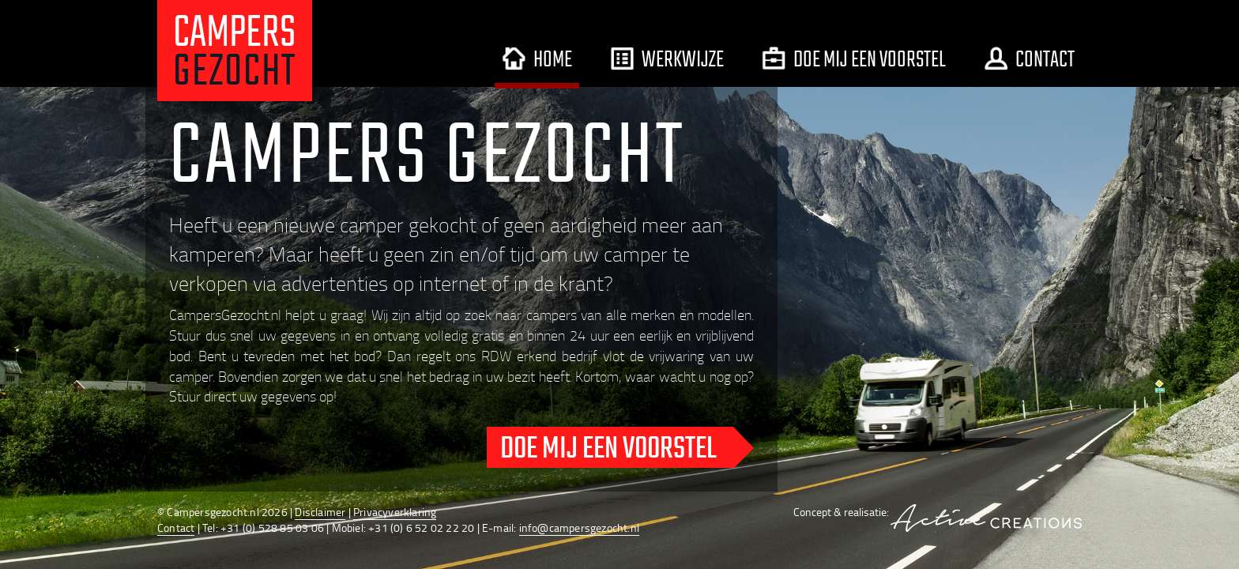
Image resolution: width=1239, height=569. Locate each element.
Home (537, 58)
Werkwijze (667, 58)
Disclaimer (320, 511)
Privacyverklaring (394, 511)
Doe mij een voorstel (854, 58)
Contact (1029, 58)
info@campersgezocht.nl (579, 527)
